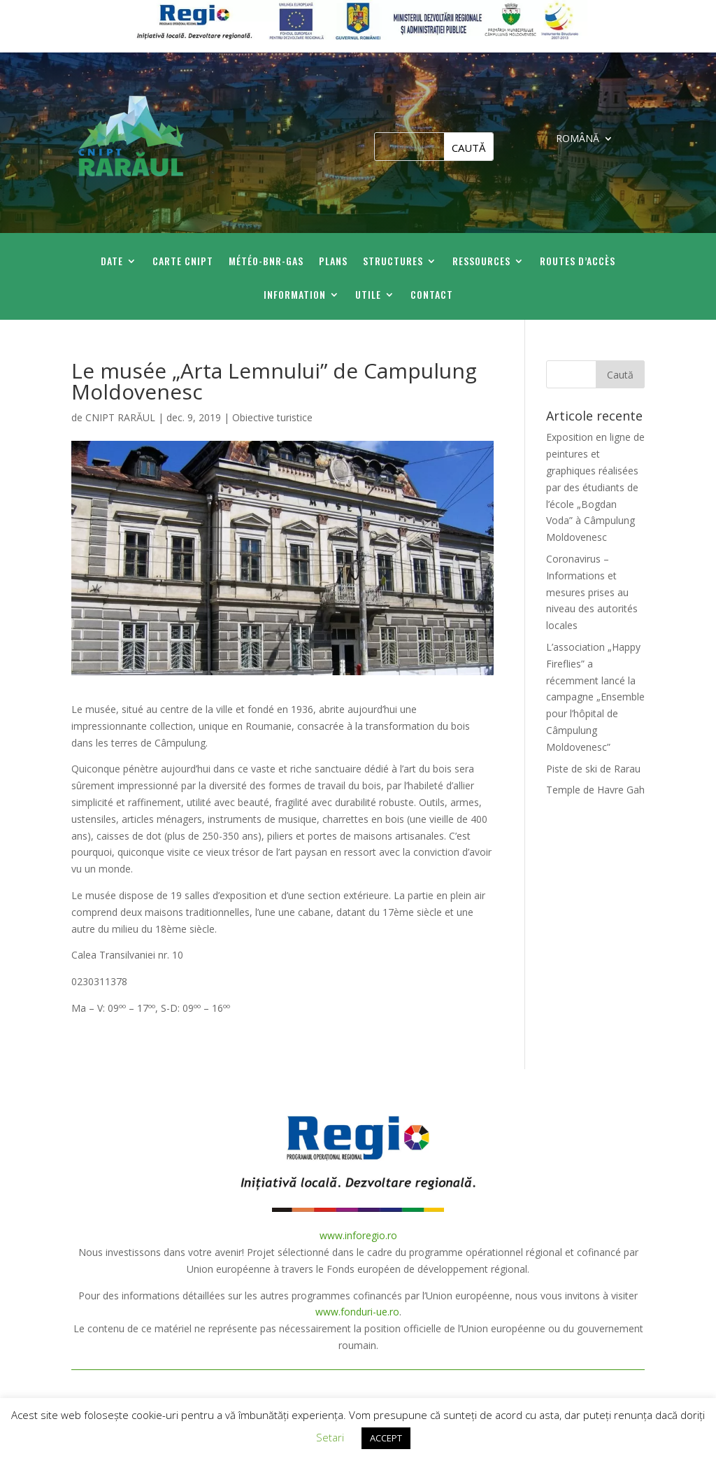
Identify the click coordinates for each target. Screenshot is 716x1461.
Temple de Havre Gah (595, 789)
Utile (368, 296)
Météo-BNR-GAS (266, 262)
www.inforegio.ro (358, 1235)
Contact (431, 296)
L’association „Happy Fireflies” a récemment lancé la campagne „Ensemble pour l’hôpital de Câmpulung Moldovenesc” (595, 697)
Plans (333, 262)
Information (295, 296)
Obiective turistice (272, 417)
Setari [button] (330, 1437)
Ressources (481, 262)
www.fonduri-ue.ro (357, 1311)
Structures (393, 262)
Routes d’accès (577, 262)
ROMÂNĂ (577, 139)
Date (112, 262)
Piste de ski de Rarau (593, 768)
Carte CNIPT (182, 262)
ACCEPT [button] (386, 1438)
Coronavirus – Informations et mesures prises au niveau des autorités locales (592, 592)
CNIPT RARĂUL (120, 417)
